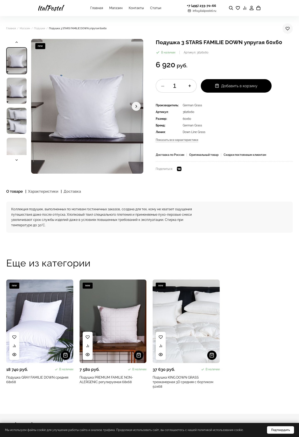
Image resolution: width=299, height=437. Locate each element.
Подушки (39, 28)
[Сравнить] (14, 346)
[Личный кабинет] (251, 8)
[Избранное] (237, 8)
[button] (87, 106)
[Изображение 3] (16, 120)
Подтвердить (280, 430)
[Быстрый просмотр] (14, 354)
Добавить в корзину (236, 86)
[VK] (179, 169)
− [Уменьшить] (163, 85)
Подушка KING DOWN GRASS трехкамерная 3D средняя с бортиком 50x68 (183, 382)
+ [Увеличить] (189, 85)
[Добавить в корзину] (65, 355)
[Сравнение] (244, 8)
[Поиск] (231, 8)
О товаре (14, 191)
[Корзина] (258, 8)
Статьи (155, 8)
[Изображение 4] (16, 150)
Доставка (72, 191)
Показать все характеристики (177, 140)
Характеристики (43, 191)
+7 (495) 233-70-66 (201, 6)
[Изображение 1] (16, 60)
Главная (96, 8)
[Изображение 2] (16, 90)
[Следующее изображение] (136, 106)
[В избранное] (287, 28)
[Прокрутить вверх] (16, 42)
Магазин (116, 8)
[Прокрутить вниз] (16, 160)
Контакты (136, 8)
